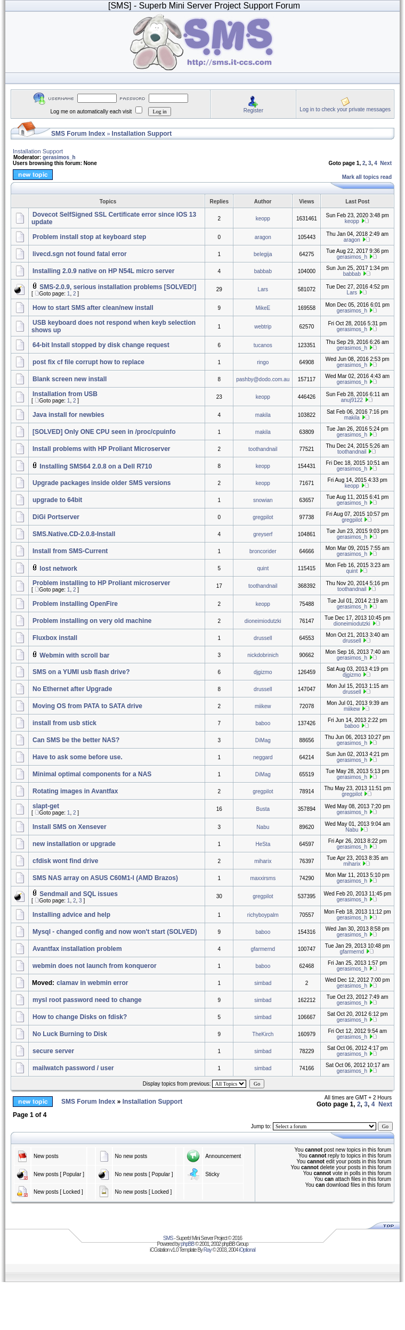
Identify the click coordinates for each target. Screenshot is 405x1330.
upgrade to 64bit (57, 500)
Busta (263, 809)
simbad (262, 983)
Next (386, 163)
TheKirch (262, 1034)
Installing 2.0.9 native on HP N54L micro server (103, 271)
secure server (53, 1051)
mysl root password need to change (87, 1000)
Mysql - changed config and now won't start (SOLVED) (115, 931)
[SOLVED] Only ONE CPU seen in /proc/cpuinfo (104, 432)
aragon (263, 237)
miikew (263, 706)
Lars (263, 289)
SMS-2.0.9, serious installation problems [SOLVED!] (117, 287)
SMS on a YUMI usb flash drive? (81, 672)
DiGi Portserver (56, 517)
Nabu (262, 827)
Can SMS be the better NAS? (76, 740)
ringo (263, 362)
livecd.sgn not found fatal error (80, 254)
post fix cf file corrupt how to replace (88, 362)
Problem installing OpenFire (75, 603)
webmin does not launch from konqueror (95, 966)
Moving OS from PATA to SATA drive (87, 706)
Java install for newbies (68, 414)
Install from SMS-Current (70, 551)
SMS (168, 1238)
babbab (263, 271)
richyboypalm (263, 915)
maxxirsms (263, 878)
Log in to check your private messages (345, 109)
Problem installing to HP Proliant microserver (102, 583)
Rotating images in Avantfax (75, 791)
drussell (263, 638)
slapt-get (46, 806)
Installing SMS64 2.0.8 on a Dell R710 (95, 466)
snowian (263, 500)
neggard (263, 757)
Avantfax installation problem (77, 949)
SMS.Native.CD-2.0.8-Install (74, 534)
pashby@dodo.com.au (262, 379)
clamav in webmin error (92, 983)
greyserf (262, 534)
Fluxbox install (55, 638)
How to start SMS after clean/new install (93, 307)
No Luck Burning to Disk (70, 1034)
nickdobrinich (262, 655)
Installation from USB (65, 394)
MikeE (262, 308)
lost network (58, 568)
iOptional (247, 1250)
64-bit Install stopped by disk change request (101, 345)
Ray (208, 1250)
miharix (262, 861)
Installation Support (142, 133)
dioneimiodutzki (263, 621)
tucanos (263, 345)
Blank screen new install (70, 379)
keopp (263, 218)
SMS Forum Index (78, 133)
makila (263, 415)
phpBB (187, 1244)
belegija (263, 254)
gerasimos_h (59, 157)
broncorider (263, 551)
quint (263, 568)
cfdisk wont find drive (65, 861)
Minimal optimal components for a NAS (92, 774)
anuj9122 (352, 400)
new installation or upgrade (74, 844)
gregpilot (263, 517)
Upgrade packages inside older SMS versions (102, 483)
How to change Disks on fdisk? (80, 1017)
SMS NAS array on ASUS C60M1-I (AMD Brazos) (105, 878)
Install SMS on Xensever (70, 827)
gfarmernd (263, 949)
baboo (262, 723)
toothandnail (263, 449)
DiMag (263, 740)
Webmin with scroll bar (74, 655)
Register (253, 110)
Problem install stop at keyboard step (89, 237)
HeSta (262, 844)
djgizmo (263, 672)
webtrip (262, 327)
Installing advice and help (71, 914)
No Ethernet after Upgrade (72, 689)
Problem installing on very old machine (92, 621)
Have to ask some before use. (78, 757)
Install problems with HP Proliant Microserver (102, 449)
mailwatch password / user (73, 1068)
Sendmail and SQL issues (78, 894)
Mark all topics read (367, 177)
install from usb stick (64, 723)
